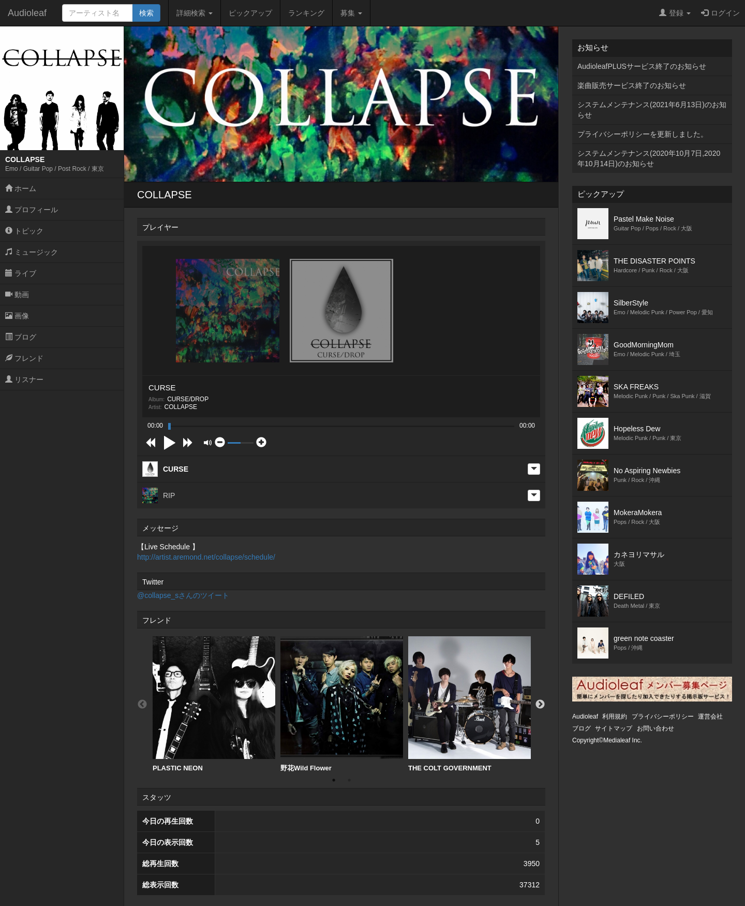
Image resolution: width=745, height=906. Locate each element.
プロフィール (31, 210)
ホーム (20, 188)
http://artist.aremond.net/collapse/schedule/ (206, 557)
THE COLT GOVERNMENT (469, 704)
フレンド (24, 358)
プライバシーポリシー (663, 716)
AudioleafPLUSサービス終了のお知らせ (641, 66)
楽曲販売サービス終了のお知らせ (631, 85)
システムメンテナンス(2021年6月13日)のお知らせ (651, 109)
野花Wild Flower (341, 704)
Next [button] (540, 704)
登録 (675, 13)
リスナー (24, 379)
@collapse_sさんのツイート (183, 595)
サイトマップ (613, 728)
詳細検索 (194, 13)
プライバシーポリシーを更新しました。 (642, 134)
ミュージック (31, 252)
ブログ (20, 337)
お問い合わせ (655, 728)
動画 (17, 294)
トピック (24, 231)
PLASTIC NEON (214, 704)
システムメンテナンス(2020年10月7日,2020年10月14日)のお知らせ (648, 158)
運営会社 (710, 716)
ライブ (20, 273)
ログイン (720, 13)
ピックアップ (250, 13)
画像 (17, 316)
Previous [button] (142, 704)
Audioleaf (27, 13)
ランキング (306, 13)
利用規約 (614, 716)
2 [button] (349, 780)
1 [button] (334, 780)
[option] (214, 704)
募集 (351, 13)
